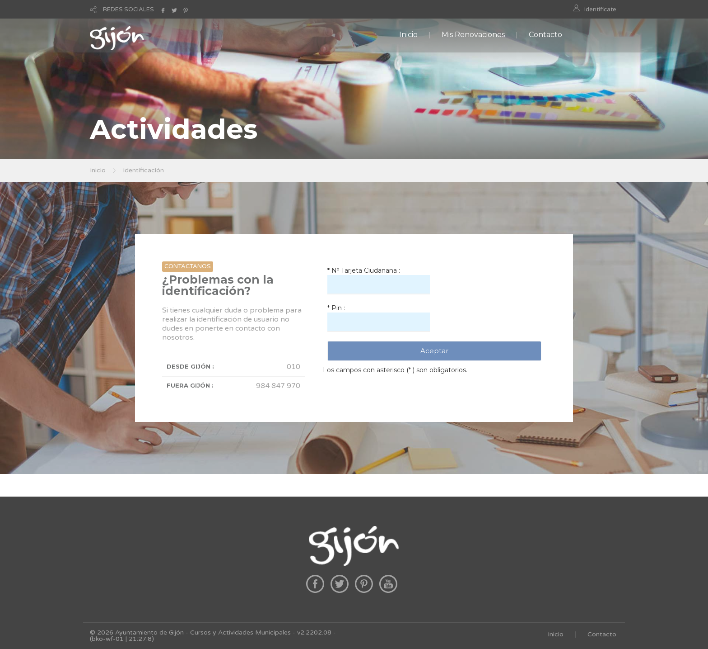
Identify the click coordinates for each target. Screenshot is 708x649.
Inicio (408, 34)
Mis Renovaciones (473, 34)
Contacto (545, 34)
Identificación (143, 170)
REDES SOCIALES (128, 9)
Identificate (600, 9)
